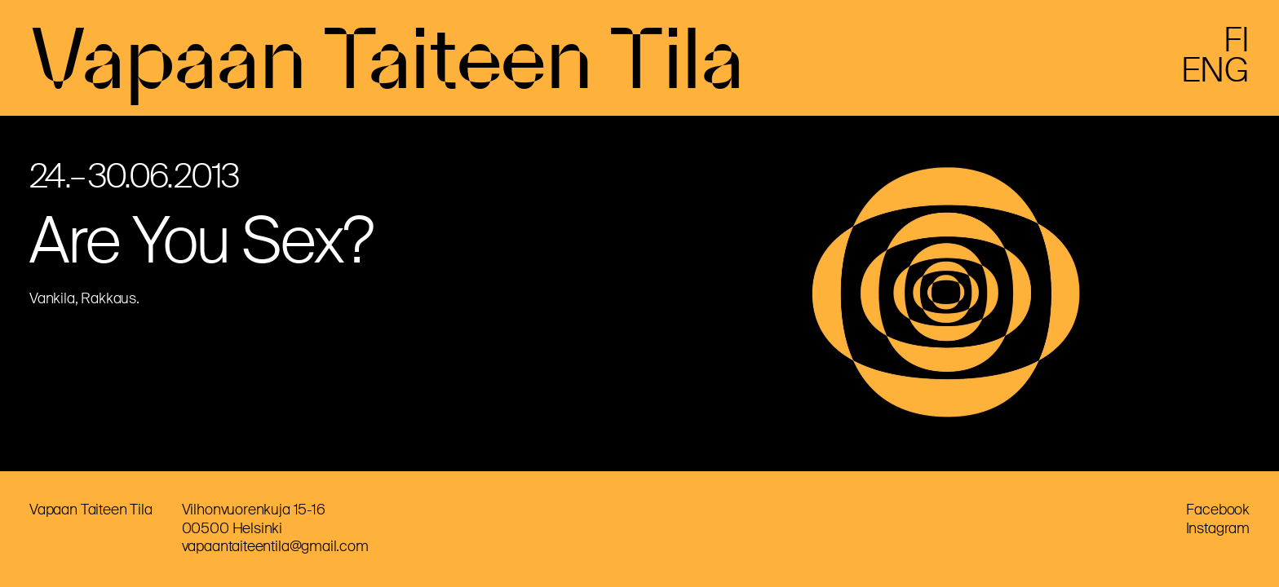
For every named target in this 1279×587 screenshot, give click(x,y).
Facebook (1218, 509)
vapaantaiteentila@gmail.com (275, 546)
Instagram (1218, 528)
